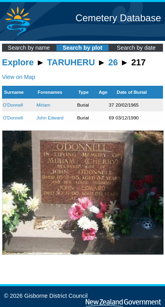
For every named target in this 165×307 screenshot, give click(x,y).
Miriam (43, 105)
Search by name (29, 47)
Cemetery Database (118, 17)
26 (113, 62)
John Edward (49, 117)
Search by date (136, 47)
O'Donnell (13, 105)
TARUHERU (71, 62)
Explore (18, 62)
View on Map (18, 77)
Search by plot (82, 47)
